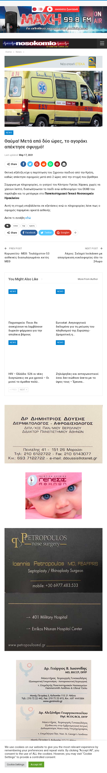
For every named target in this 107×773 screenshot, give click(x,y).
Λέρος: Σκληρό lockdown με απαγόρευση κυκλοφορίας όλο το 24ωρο (80, 257)
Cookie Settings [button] (15, 764)
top (23, 226)
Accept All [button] (36, 764)
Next (23, 389)
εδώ (28, 218)
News (9, 132)
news (15, 226)
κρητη (32, 226)
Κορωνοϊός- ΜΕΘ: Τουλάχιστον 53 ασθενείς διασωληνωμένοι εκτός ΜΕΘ (27, 257)
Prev (13, 389)
